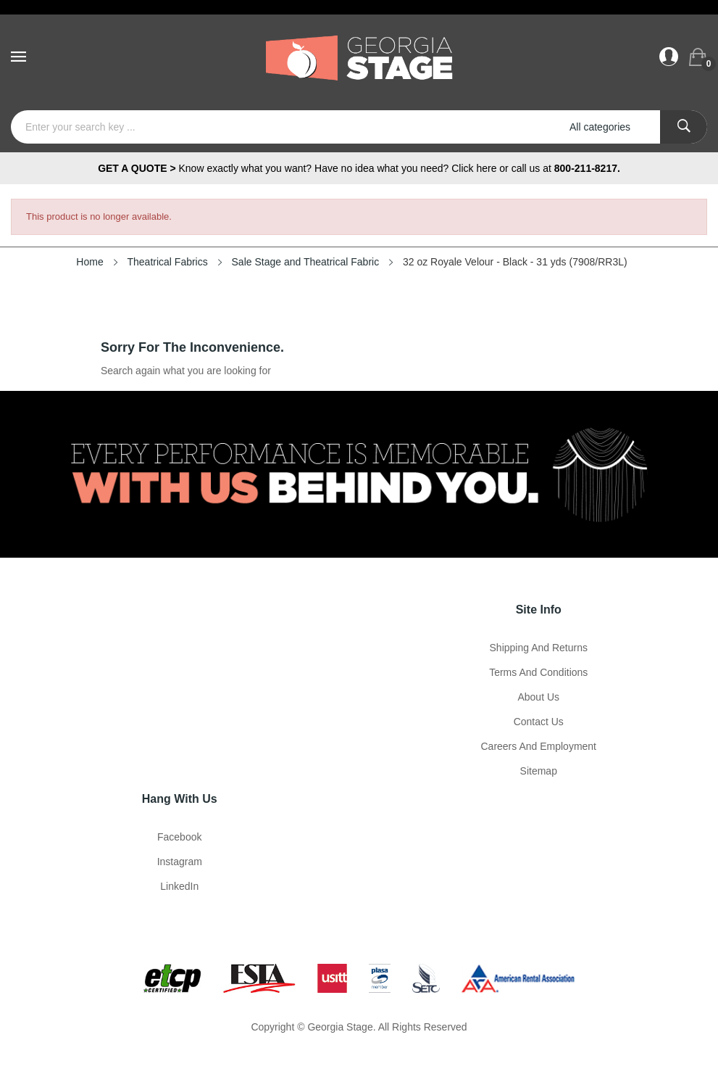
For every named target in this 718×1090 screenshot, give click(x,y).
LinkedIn (179, 886)
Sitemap (538, 771)
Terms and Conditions (538, 672)
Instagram (179, 861)
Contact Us (539, 721)
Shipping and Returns (539, 647)
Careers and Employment (538, 746)
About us (538, 697)
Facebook (179, 837)
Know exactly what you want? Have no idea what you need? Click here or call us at (359, 168)
